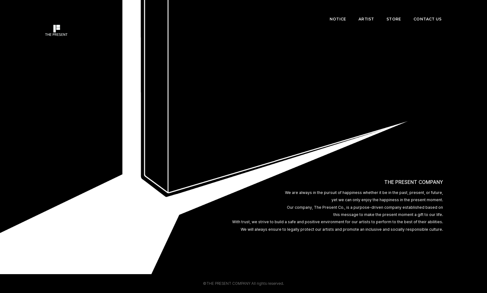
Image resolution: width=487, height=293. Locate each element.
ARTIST (367, 11)
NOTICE (339, 11)
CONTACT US (429, 11)
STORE (395, 11)
